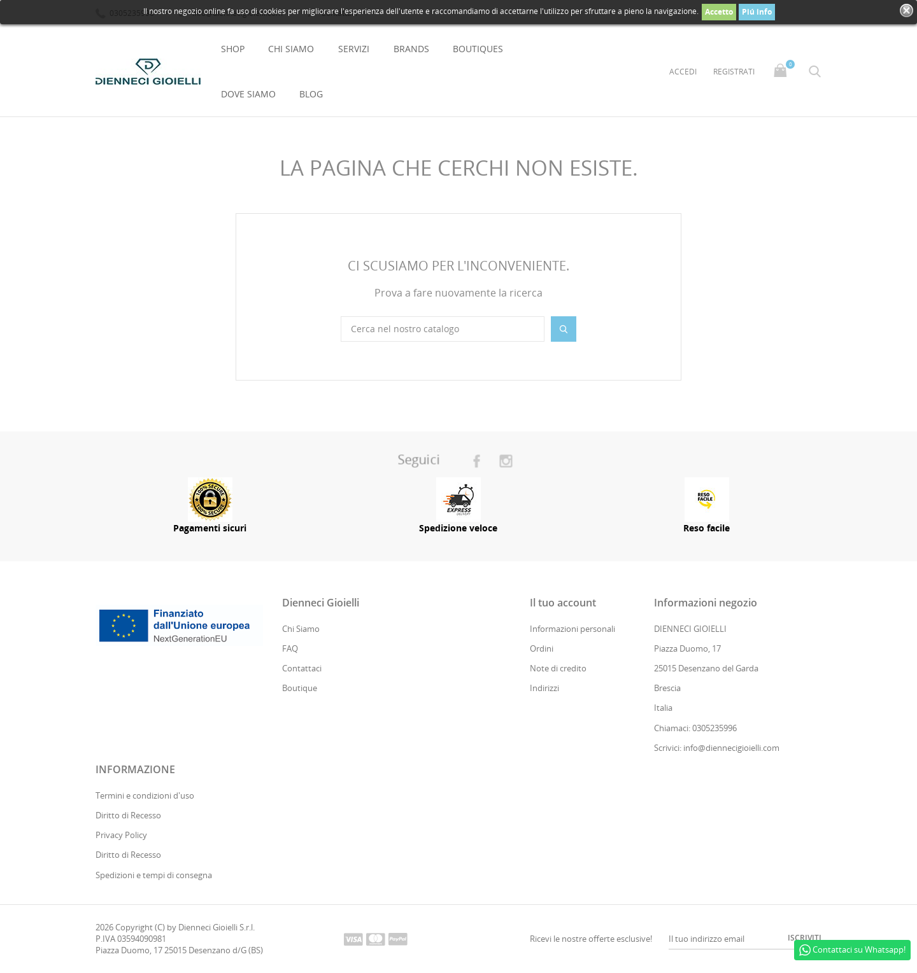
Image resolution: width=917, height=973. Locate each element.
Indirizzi (544, 688)
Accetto (719, 11)
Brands (411, 49)
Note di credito (558, 668)
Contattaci (302, 668)
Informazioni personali (572, 628)
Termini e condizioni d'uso (145, 795)
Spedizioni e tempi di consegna (154, 875)
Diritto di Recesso (128, 815)
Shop (233, 49)
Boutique (299, 688)
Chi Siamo (291, 49)
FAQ (290, 648)
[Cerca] (442, 329)
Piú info (757, 11)
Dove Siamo (248, 94)
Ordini (541, 648)
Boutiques (478, 49)
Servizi (353, 49)
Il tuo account (563, 603)
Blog (311, 94)
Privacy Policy (121, 835)
